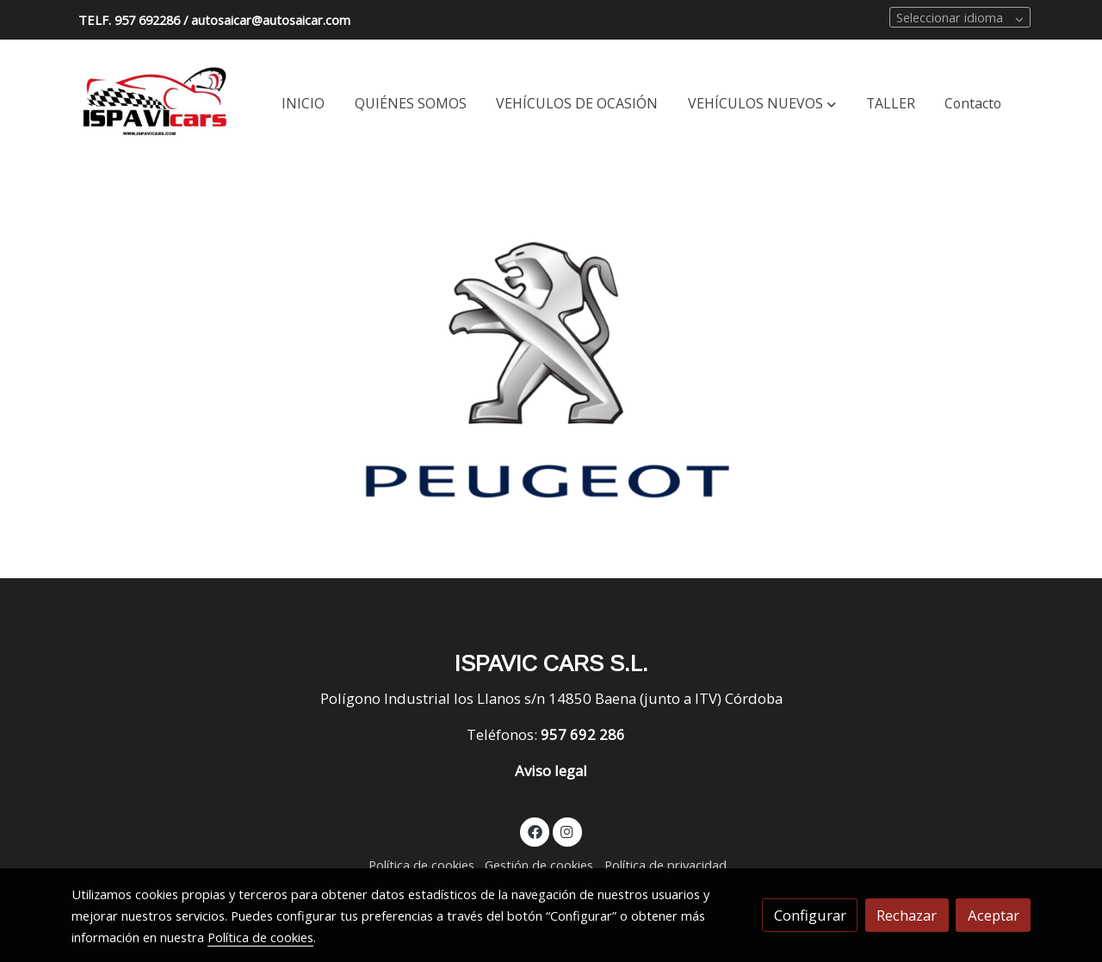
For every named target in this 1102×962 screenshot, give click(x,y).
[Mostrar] (547, 370)
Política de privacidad (665, 864)
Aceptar (993, 915)
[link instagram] (567, 830)
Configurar (810, 915)
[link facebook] (534, 830)
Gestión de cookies (539, 864)
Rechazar (906, 915)
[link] (155, 104)
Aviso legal (551, 770)
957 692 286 (584, 734)
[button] (762, 104)
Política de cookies (421, 864)
